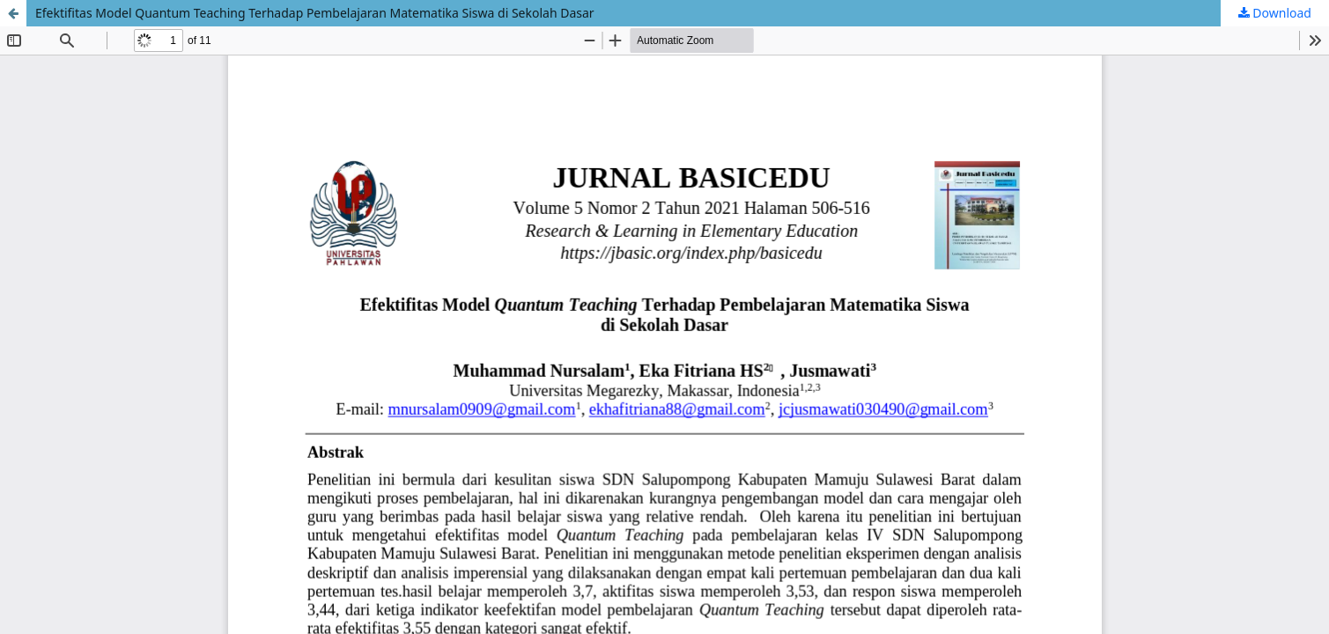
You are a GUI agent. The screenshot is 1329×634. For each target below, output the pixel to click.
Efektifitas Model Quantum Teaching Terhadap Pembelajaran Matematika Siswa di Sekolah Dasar (314, 12)
